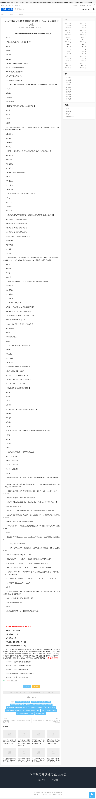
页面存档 (82, 5)
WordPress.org (70, 117)
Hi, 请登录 (4, 5)
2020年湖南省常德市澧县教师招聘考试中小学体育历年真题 (39, 692)
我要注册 (10, 5)
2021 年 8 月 (68, 54)
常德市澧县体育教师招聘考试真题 (41, 702)
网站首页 (86, 10)
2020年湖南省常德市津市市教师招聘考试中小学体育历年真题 (16, 721)
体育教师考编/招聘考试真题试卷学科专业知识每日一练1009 (38, 760)
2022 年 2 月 (68, 47)
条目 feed (68, 112)
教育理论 (68, 85)
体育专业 (21, 15)
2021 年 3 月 (83, 59)
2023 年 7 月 (68, 35)
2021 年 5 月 (83, 56)
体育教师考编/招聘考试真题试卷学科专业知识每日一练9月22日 (53, 760)
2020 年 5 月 (83, 66)
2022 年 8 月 (83, 45)
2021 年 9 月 (83, 52)
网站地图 (49, 793)
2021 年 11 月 (83, 49)
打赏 (36, 687)
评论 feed (68, 114)
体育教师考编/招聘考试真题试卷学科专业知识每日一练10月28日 (53, 742)
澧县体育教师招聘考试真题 (13, 711)
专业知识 (15, 15)
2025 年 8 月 (83, 26)
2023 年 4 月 (83, 35)
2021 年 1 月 (83, 61)
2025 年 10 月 (83, 23)
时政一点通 (7, 9)
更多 (33, 697)
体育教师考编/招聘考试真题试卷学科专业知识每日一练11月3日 (38, 742)
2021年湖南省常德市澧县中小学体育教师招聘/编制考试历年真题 (9, 742)
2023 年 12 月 (68, 31)
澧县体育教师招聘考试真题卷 (31, 711)
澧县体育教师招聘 (50, 708)
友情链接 (74, 5)
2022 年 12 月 (83, 40)
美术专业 (68, 92)
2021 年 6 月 (68, 56)
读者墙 (89, 5)
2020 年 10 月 (68, 64)
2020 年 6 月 (68, 66)
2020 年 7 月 (83, 64)
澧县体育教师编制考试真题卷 (25, 714)
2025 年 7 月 (68, 28)
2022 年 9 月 (68, 45)
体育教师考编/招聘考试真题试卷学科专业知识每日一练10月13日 (24, 760)
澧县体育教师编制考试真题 (49, 711)
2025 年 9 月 (68, 26)
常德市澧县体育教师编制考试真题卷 (17, 708)
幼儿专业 (68, 83)
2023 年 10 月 (68, 33)
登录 (67, 109)
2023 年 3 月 (68, 38)
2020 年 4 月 (68, 68)
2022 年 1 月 (83, 47)
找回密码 (17, 5)
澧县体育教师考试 (40, 714)
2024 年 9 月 (83, 28)
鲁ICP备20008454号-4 (57, 793)
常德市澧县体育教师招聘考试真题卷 (21, 705)
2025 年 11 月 (68, 23)
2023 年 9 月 (83, 33)
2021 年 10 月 (68, 52)
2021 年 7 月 (83, 54)
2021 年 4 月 (68, 59)
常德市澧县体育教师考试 (36, 708)
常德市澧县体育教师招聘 (22, 702)
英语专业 (68, 95)
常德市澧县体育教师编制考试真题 (42, 705)
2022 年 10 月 (83, 42)
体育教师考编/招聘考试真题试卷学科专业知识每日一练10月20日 (9, 760)
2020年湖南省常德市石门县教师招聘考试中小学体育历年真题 (46, 721)
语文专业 (68, 97)
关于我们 (41, 780)
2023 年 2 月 (83, 38)
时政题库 (68, 88)
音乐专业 (68, 99)
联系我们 (54, 780)
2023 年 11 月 (83, 31)
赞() (27, 687)
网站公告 (68, 90)
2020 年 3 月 (83, 68)
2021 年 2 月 (68, 61)
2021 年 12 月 (68, 49)
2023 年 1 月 (68, 40)
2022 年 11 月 (68, 42)
